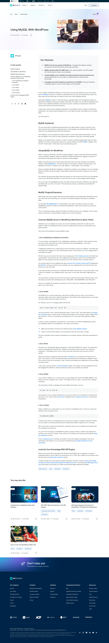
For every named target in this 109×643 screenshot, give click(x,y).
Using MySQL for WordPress (18, 71)
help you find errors (82, 397)
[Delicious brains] (53, 1)
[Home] (15, 5)
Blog (16, 14)
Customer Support (93, 591)
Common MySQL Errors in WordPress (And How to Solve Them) (20, 77)
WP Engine (18, 55)
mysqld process (47, 439)
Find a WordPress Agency (72, 600)
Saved (96, 14)
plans (86, 460)
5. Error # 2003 (16, 92)
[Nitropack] (39, 1)
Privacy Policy (92, 606)
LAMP (85, 142)
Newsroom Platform (34, 597)
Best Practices (24, 14)
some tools (61, 397)
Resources (42, 5)
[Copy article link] (12, 103)
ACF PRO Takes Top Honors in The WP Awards (53, 506)
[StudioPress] (47, 1)
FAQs (90, 594)
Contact (12, 603)
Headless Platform (34, 591)
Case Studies (13, 591)
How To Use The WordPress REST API (23, 545)
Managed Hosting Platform (36, 588)
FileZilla (43, 265)
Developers (53, 597)
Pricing (50, 5)
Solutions (33, 5)
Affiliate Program (70, 603)
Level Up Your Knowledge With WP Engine (20, 95)
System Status (92, 603)
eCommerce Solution (34, 594)
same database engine (80, 329)
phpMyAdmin (52, 163)
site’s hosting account (82, 256)
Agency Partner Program (72, 597)
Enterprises (52, 588)
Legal (90, 608)
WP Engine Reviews (14, 594)
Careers (12, 600)
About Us (12, 588)
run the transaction (63, 366)
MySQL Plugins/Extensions (18, 74)
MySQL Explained (15, 69)
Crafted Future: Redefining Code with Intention (23, 506)
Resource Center (93, 588)
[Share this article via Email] (25, 103)
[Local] (28, 1)
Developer (57, 469)
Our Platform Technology (16, 597)
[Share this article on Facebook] (15, 103)
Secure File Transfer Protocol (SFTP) (79, 263)
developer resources (57, 457)
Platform (25, 5)
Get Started (94, 5)
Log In (85, 5)
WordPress (66, 469)
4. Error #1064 (15, 90)
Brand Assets (92, 600)
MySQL (48, 100)
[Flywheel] (21, 1)
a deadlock (71, 356)
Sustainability (13, 606)
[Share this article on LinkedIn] (22, 103)
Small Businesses (54, 594)
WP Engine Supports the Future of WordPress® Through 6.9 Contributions (84, 506)
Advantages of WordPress (72, 594)
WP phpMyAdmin (52, 204)
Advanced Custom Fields (48, 511)
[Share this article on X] (18, 103)
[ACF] (33, 1)
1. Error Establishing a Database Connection (20, 81)
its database (45, 94)
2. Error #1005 (15, 85)
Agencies (52, 591)
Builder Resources (93, 597)
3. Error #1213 (15, 87)
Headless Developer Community (73, 591)
